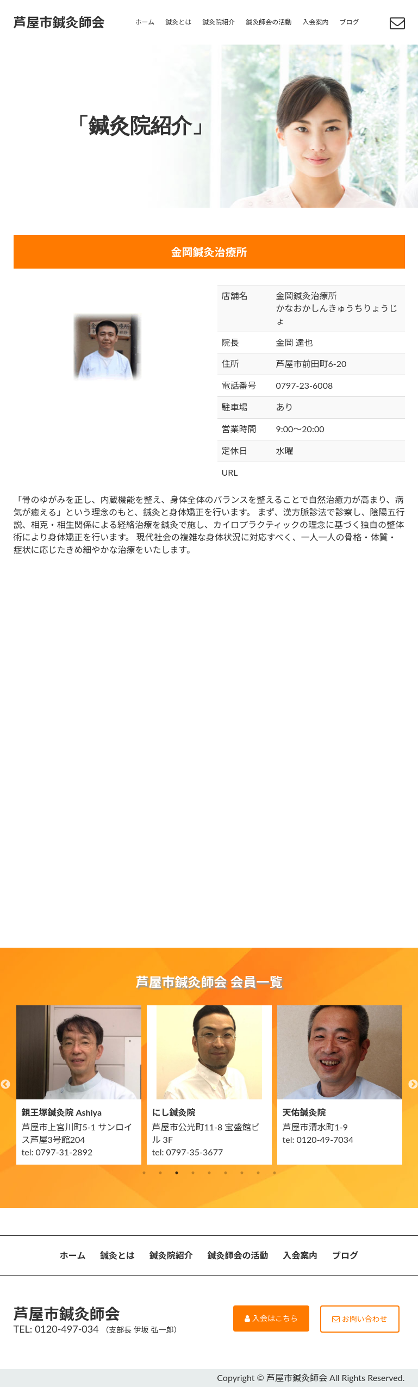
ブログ (349, 22)
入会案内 (315, 22)
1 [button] (144, 1172)
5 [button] (209, 1172)
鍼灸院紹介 (218, 22)
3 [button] (176, 1172)
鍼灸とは (178, 22)
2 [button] (160, 1172)
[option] (78, 1085)
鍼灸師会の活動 (268, 22)
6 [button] (225, 1172)
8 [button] (258, 1172)
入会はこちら (271, 1318)
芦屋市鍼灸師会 (59, 22)
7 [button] (241, 1172)
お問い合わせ (360, 1318)
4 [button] (193, 1172)
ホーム (145, 22)
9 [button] (274, 1172)
